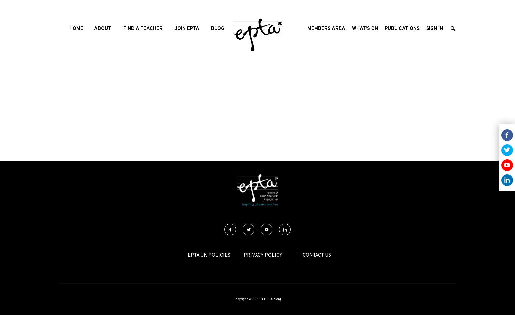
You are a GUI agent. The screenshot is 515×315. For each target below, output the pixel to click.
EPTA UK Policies (209, 255)
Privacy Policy (263, 255)
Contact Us (317, 255)
